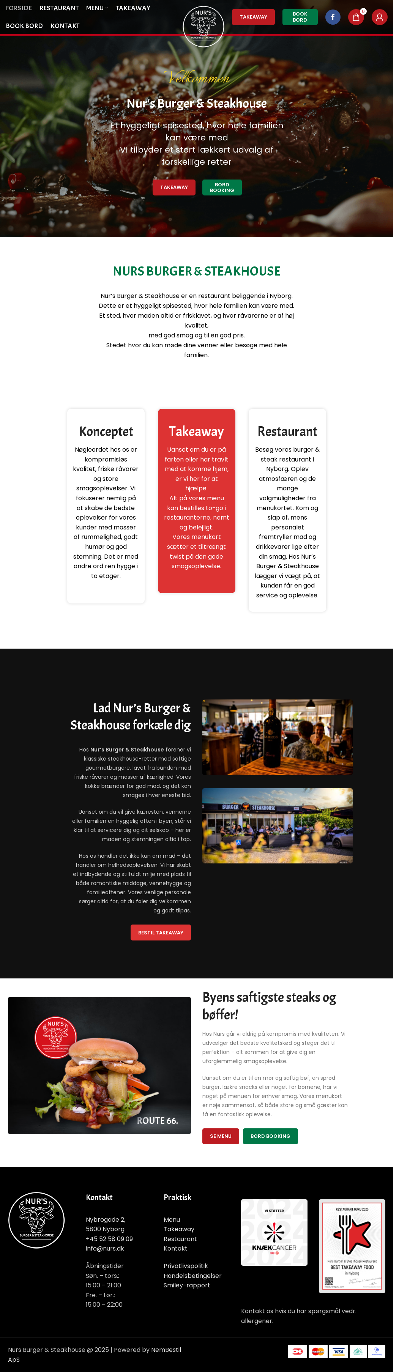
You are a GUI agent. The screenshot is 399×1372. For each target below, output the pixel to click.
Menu (172, 1219)
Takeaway (174, 187)
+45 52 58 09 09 (109, 1239)
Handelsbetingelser (193, 1275)
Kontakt (176, 1248)
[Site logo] (203, 26)
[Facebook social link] (333, 17)
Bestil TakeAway (160, 932)
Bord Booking (222, 187)
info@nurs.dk (105, 1248)
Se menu (221, 1136)
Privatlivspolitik (186, 1266)
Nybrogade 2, (105, 1219)
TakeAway (253, 16)
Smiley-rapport (187, 1285)
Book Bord (300, 17)
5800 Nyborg (105, 1229)
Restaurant (180, 1239)
